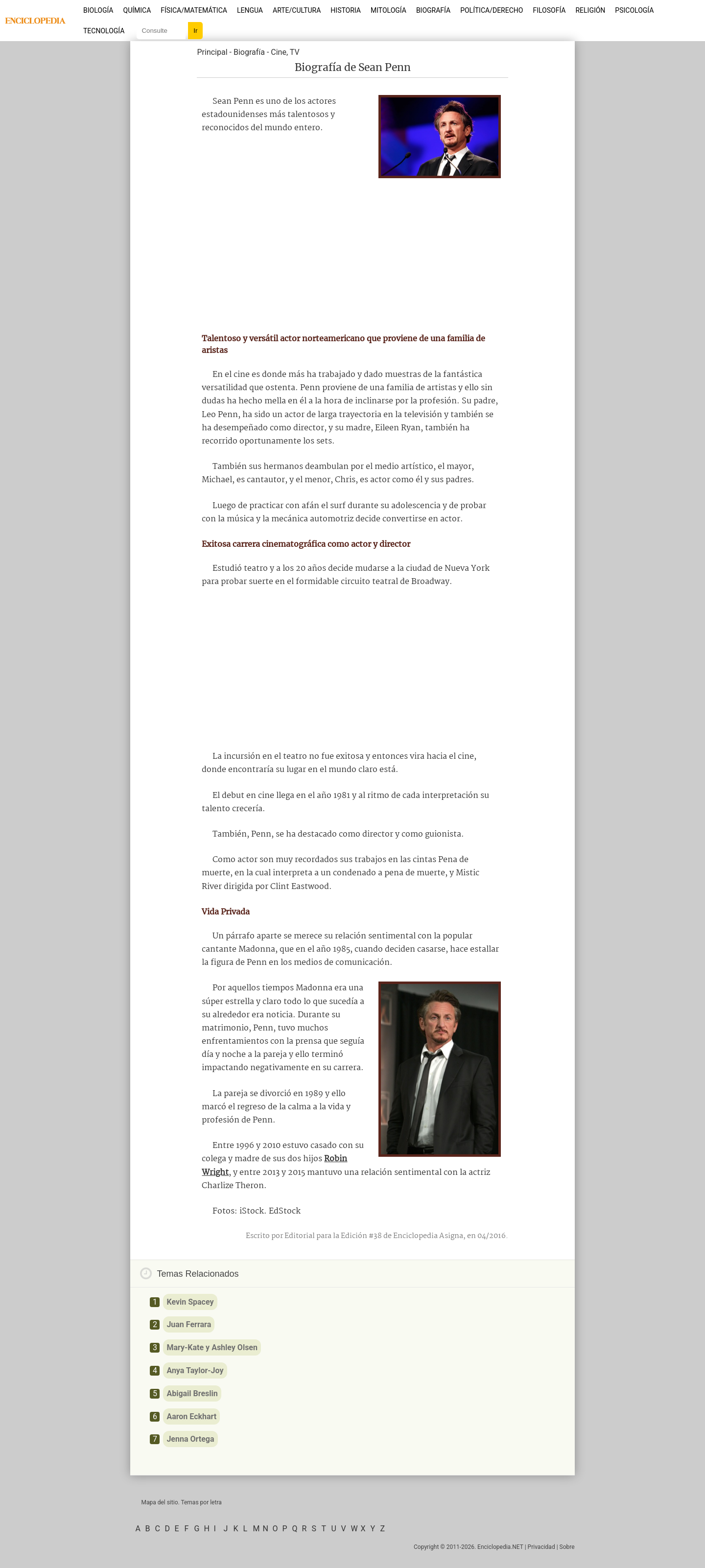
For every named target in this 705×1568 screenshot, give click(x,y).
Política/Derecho (491, 10)
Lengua (250, 10)
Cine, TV (285, 52)
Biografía (433, 10)
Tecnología (103, 31)
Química (137, 10)
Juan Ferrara (188, 1324)
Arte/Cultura (297, 10)
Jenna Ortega (190, 1439)
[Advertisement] (352, 251)
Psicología (634, 10)
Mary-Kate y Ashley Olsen (212, 1347)
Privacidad (541, 1547)
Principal (212, 52)
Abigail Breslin (191, 1393)
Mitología (388, 10)
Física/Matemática (194, 10)
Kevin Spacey (189, 1302)
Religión (590, 10)
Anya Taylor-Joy (194, 1370)
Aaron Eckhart (191, 1416)
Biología (98, 10)
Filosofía (549, 10)
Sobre (567, 1547)
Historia (345, 10)
